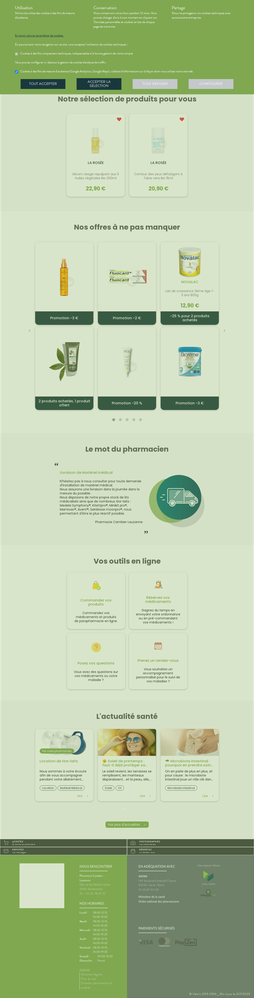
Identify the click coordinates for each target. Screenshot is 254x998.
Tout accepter (43, 83)
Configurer (211, 83)
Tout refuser (155, 83)
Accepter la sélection (99, 83)
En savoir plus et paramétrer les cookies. (39, 35)
